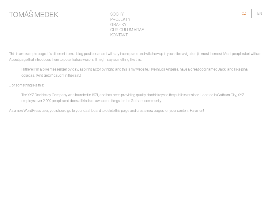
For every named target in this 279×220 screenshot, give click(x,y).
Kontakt (119, 35)
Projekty (120, 19)
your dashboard (88, 110)
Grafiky (118, 25)
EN (259, 13)
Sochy (117, 14)
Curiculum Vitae (127, 30)
